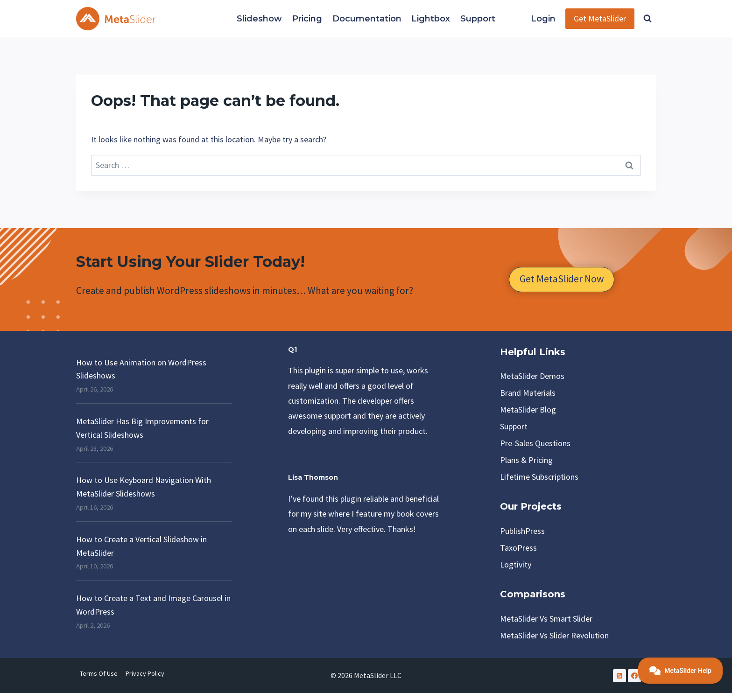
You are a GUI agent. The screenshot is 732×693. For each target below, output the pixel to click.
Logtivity (515, 564)
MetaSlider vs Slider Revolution (554, 635)
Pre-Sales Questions (535, 443)
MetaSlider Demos (532, 376)
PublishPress (522, 530)
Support (477, 19)
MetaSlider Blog (528, 409)
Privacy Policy (145, 673)
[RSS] (619, 675)
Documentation (366, 19)
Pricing (307, 19)
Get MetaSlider (600, 18)
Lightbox (430, 19)
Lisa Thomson (314, 477)
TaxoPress (518, 547)
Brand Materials (528, 392)
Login (543, 19)
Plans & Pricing (526, 460)
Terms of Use (99, 673)
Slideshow (259, 19)
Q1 (292, 349)
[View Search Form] (647, 18)
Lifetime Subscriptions (539, 476)
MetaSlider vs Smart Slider (546, 618)
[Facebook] (634, 675)
